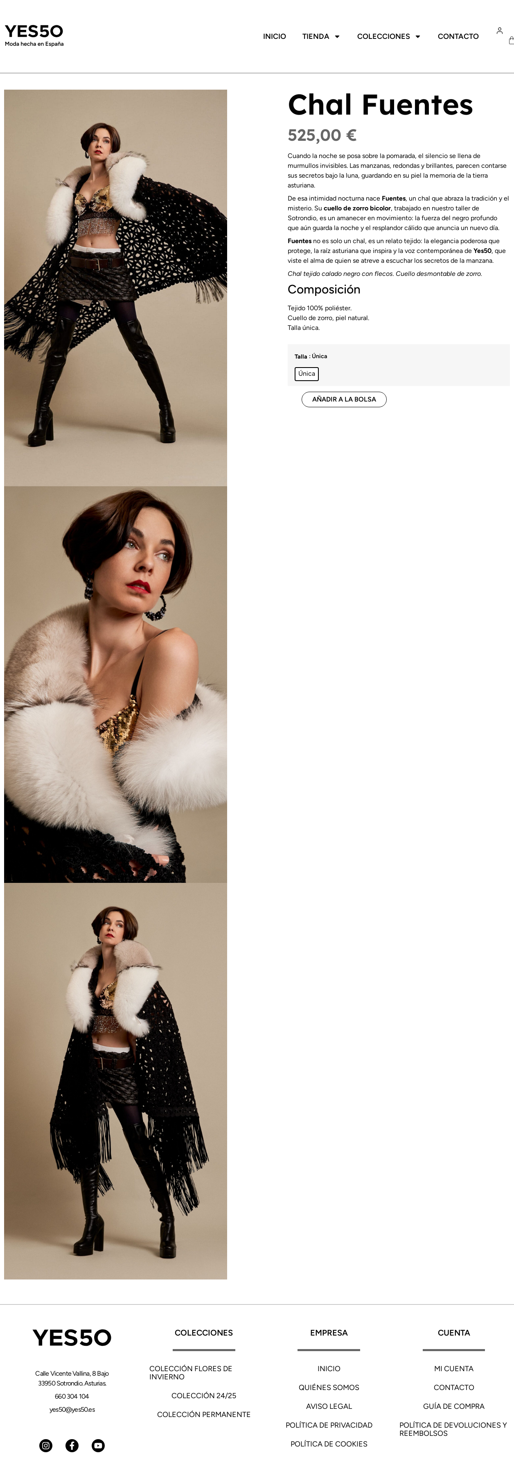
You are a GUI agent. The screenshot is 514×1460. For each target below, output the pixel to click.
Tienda (321, 36)
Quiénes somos (329, 1387)
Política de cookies (329, 1444)
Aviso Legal (329, 1406)
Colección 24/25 (203, 1395)
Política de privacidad (329, 1425)
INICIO (329, 1368)
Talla (301, 356)
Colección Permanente (204, 1414)
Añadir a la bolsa (343, 399)
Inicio (274, 36)
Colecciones (389, 36)
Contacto (458, 36)
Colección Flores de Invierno (190, 1372)
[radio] (306, 374)
